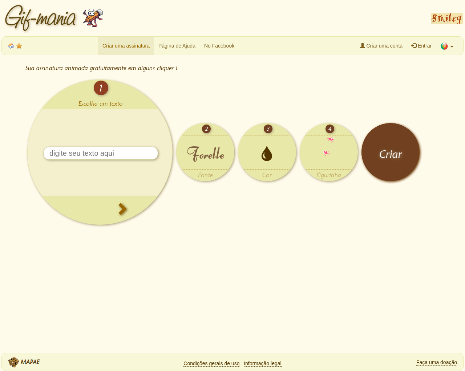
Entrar (421, 46)
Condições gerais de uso (211, 363)
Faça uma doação (436, 362)
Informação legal (263, 363)
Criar (390, 154)
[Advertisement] (265, 18)
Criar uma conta (381, 46)
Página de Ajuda (176, 46)
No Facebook (219, 46)
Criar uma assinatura (126, 46)
